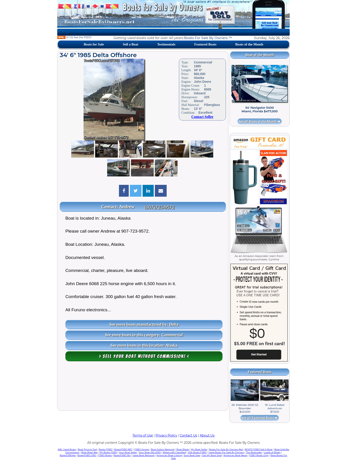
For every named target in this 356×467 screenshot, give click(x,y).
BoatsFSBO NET (123, 449)
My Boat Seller (199, 449)
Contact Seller (202, 117)
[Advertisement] (143, 387)
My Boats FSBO (108, 452)
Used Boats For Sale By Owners (226, 452)
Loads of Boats (272, 452)
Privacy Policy (166, 435)
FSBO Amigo (141, 449)
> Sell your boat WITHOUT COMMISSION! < (144, 356)
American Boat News (235, 455)
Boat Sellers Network (162, 449)
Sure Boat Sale (192, 455)
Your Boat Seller (128, 452)
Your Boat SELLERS (150, 452)
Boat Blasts (182, 449)
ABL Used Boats (67, 449)
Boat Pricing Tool (87, 449)
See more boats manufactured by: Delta (143, 324)
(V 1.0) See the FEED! (74, 37)
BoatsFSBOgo (68, 455)
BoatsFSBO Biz (122, 455)
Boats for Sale (94, 44)
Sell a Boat (130, 44)
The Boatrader (254, 452)
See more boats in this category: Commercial (144, 335)
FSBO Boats (105, 455)
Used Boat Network (144, 455)
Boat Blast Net (89, 452)
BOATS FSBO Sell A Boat (259, 449)
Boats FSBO (106, 449)
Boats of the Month (249, 44)
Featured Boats (205, 44)
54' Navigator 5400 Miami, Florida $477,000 (260, 109)
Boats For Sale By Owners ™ (208, 38)
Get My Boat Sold (212, 455)
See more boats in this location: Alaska (144, 345)
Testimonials (166, 44)
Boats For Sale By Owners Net (226, 449)
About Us (207, 435)
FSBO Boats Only (259, 455)
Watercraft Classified (174, 452)
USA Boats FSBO (197, 452)
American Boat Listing (169, 455)
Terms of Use (142, 435)
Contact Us (188, 435)
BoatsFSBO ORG (86, 455)
